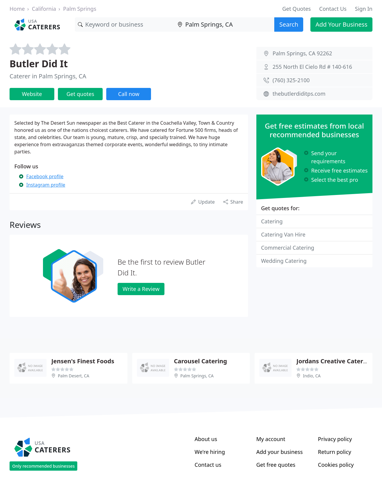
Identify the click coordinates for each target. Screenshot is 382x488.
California (44, 8)
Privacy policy (335, 439)
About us (206, 439)
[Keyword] (125, 24)
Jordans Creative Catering (334, 361)
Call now (128, 93)
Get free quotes (275, 464)
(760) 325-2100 (290, 80)
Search (288, 24)
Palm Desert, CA (73, 376)
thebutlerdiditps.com (298, 93)
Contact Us (333, 8)
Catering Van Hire (283, 234)
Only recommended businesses (43, 466)
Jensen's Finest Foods (82, 361)
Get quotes (80, 93)
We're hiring (210, 451)
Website (32, 93)
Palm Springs (79, 8)
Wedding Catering (284, 260)
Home (17, 8)
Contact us (208, 464)
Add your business (279, 451)
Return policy (334, 451)
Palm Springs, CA (197, 376)
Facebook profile (44, 176)
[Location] (224, 24)
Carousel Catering (200, 361)
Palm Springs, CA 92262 (302, 53)
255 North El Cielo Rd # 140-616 (312, 66)
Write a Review (141, 288)
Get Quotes (296, 8)
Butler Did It (39, 63)
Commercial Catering (287, 247)
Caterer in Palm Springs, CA (48, 76)
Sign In (363, 8)
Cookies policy (336, 464)
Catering (272, 221)
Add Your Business (341, 24)
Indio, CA (312, 376)
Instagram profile (45, 185)
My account (270, 439)
